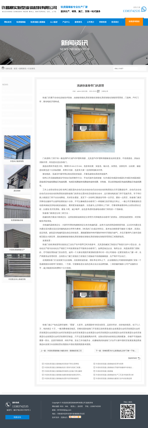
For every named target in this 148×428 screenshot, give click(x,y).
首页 (15, 69)
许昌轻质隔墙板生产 (17, 250)
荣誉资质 (103, 22)
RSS (62, 406)
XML (67, 406)
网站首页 (8, 22)
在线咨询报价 (134, 21)
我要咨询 (17, 417)
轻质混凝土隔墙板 (38, 22)
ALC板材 (54, 22)
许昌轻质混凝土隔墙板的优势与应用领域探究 (61, 378)
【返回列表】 (132, 358)
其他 (7, 122)
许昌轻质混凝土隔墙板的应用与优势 (109, 364)
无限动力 (64, 417)
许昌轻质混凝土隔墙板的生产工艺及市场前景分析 (115, 375)
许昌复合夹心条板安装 (17, 279)
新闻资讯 (78, 22)
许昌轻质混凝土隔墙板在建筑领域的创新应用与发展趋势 (64, 375)
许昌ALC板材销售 (17, 161)
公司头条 (9, 90)
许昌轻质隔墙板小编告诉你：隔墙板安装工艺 (64, 351)
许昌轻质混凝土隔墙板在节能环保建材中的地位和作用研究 (115, 367)
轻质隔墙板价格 (17, 220)
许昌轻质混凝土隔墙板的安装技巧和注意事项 (61, 364)
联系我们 (115, 22)
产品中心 (66, 22)
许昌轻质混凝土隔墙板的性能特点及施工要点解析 (63, 371)
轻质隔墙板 (21, 22)
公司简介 (90, 22)
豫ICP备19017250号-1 (22, 410)
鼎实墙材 (17, 191)
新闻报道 (9, 114)
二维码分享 (104, 91)
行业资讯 (31, 69)
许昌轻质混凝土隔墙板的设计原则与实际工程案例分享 (64, 367)
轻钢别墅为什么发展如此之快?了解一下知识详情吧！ (123, 351)
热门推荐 (9, 130)
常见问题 (9, 106)
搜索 (142, 69)
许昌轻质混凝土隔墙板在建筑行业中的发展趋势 (114, 378)
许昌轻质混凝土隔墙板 (104, 371)
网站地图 (55, 406)
